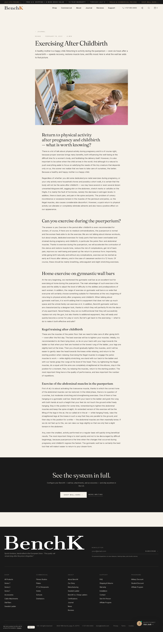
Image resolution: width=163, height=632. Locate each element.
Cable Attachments (11, 599)
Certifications (72, 599)
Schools (39, 595)
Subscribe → (151, 551)
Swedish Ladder (10, 606)
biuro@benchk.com (102, 626)
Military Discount (137, 579)
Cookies (131, 626)
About (78, 8)
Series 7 (7, 583)
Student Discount (137, 583)
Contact (102, 595)
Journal (89, 8)
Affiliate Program (105, 602)
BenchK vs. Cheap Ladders (77, 595)
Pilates (38, 583)
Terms (123, 626)
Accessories (9, 595)
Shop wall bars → (150, 2)
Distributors (40, 599)
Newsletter (97, 547)
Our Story (71, 583)
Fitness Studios (41, 579)
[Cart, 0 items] (155, 8)
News (70, 606)
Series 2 (7, 587)
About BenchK (73, 579)
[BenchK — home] (14, 8)
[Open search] (149, 8)
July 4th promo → (13, 2)
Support (111, 8)
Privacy (115, 626)
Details (19, 628)
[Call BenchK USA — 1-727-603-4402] (130, 8)
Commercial (66, 8)
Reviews (100, 8)
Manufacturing (73, 587)
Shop (54, 8)
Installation (103, 591)
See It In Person (105, 599)
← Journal (40, 31)
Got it (31, 627)
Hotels (38, 591)
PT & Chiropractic (42, 587)
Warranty (103, 587)
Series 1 (7, 591)
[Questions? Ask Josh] (146, 623)
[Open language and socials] (142, 8)
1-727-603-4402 (87, 626)
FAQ (101, 579)
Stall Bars (8, 602)
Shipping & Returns (106, 583)
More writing (96, 494)
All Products (9, 579)
